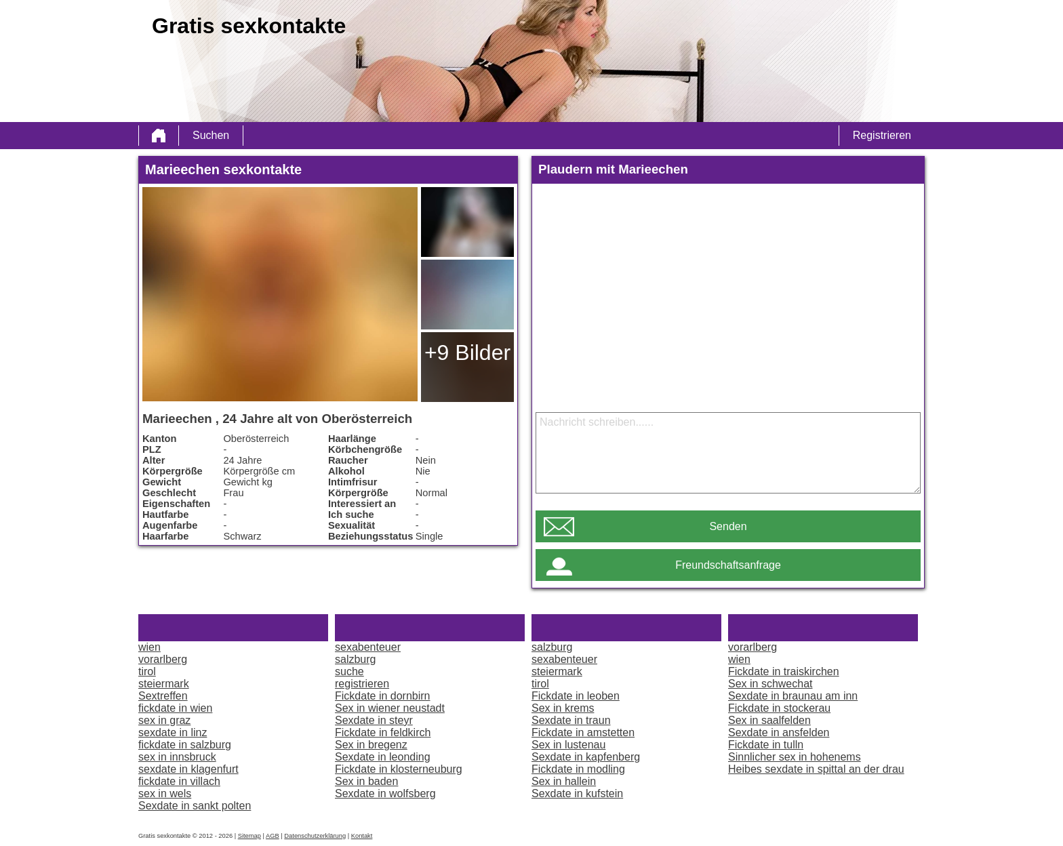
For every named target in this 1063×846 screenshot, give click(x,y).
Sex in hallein (564, 781)
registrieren (362, 683)
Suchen (211, 135)
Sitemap (249, 835)
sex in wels (164, 793)
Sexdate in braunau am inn (793, 696)
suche (349, 671)
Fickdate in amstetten (583, 732)
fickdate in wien (175, 708)
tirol (147, 671)
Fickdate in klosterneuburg (398, 769)
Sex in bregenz (371, 744)
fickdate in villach (179, 781)
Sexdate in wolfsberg (385, 793)
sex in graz (164, 720)
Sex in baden (366, 781)
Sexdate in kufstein (577, 793)
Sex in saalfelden (769, 720)
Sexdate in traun (571, 720)
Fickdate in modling (578, 769)
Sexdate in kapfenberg (586, 757)
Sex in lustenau (568, 744)
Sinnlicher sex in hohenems (794, 757)
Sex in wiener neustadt (390, 708)
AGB (272, 835)
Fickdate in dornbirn (382, 696)
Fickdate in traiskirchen (783, 671)
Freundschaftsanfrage (728, 565)
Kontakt (362, 835)
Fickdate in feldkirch (382, 732)
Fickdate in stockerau (779, 708)
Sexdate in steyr (374, 720)
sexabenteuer (368, 647)
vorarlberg (162, 659)
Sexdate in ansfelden (778, 732)
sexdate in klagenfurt (188, 769)
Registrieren (882, 135)
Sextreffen (163, 696)
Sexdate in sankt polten (194, 805)
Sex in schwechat (770, 683)
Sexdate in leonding (382, 757)
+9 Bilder (467, 352)
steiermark (163, 683)
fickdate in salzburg (184, 744)
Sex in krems (563, 708)
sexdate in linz (172, 732)
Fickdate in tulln (765, 744)
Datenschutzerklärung (315, 835)
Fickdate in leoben (576, 696)
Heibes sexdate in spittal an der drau (816, 769)
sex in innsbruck (177, 757)
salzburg (355, 659)
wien (149, 647)
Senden (727, 526)
